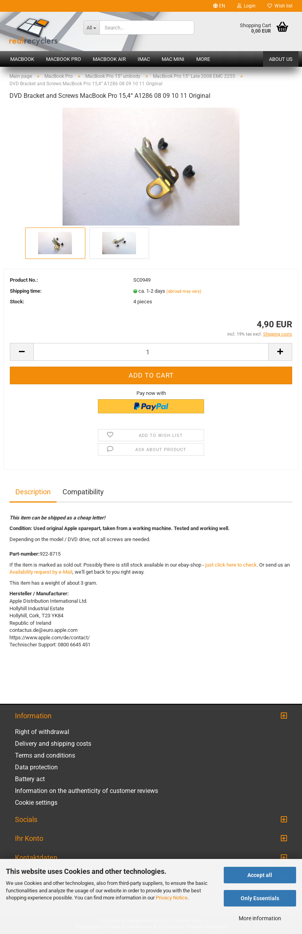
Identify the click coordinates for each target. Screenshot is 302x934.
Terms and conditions (45, 755)
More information (260, 918)
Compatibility (83, 492)
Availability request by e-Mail (40, 572)
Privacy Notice (172, 898)
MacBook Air (109, 59)
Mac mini (173, 59)
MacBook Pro (63, 59)
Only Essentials (260, 898)
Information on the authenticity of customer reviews (86, 791)
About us (281, 59)
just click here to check (231, 565)
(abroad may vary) (183, 291)
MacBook (22, 59)
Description (33, 492)
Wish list (280, 6)
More (203, 59)
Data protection (36, 767)
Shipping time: (26, 291)
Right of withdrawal (42, 732)
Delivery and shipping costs (53, 743)
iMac (144, 59)
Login (246, 6)
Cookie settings (36, 802)
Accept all (259, 875)
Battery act (30, 779)
